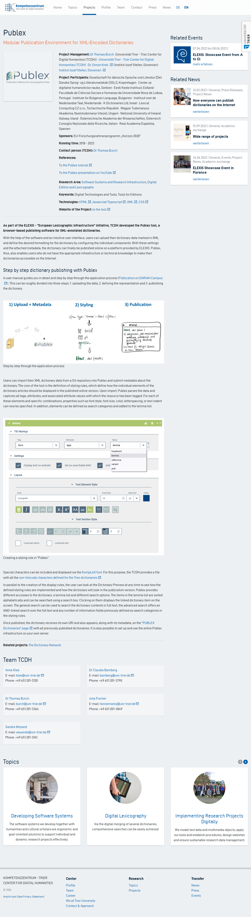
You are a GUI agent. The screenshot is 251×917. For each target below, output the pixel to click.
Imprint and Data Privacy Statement (23, 896)
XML (132, 202)
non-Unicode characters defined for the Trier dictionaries (60, 577)
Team (121, 7)
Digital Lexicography (125, 815)
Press (152, 7)
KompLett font (92, 572)
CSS (144, 202)
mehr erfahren (203, 64)
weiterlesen (201, 111)
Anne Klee (12, 670)
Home (57, 7)
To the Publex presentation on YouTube (87, 172)
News (167, 7)
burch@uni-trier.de (31, 704)
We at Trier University (80, 900)
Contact (136, 7)
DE (178, 7)
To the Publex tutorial (75, 165)
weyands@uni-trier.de (33, 732)
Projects (89, 7)
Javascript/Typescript (109, 202)
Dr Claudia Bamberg (103, 670)
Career (70, 895)
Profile (106, 7)
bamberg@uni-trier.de (117, 675)
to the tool (101, 209)
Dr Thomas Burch (105, 150)
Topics (72, 7)
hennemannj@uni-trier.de (119, 704)
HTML (85, 202)
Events (196, 895)
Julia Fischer (97, 698)
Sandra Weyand (16, 727)
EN (186, 7)
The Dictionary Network (45, 645)
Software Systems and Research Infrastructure (114, 182)
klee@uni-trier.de (30, 675)
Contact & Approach (80, 906)
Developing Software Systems (42, 815)
